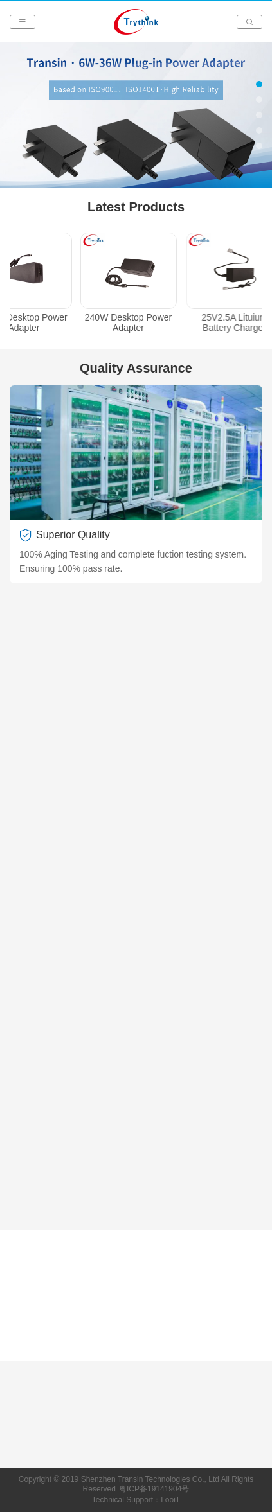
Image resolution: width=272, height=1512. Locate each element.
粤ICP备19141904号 (154, 1488)
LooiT (170, 1499)
